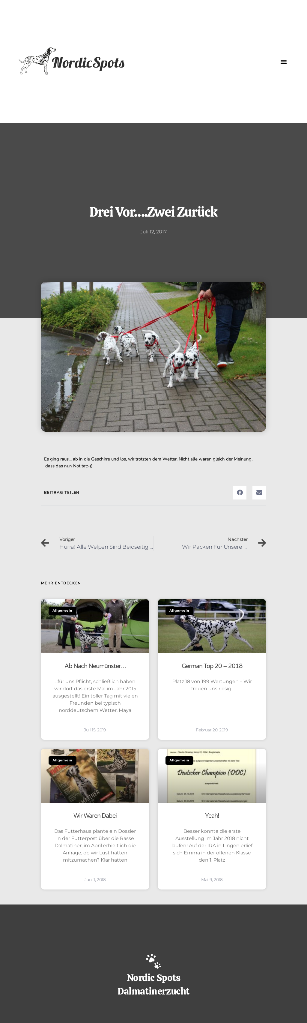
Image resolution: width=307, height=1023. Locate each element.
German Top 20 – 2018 (212, 666)
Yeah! (212, 816)
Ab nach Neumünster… (95, 666)
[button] (284, 61)
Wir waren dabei (95, 816)
